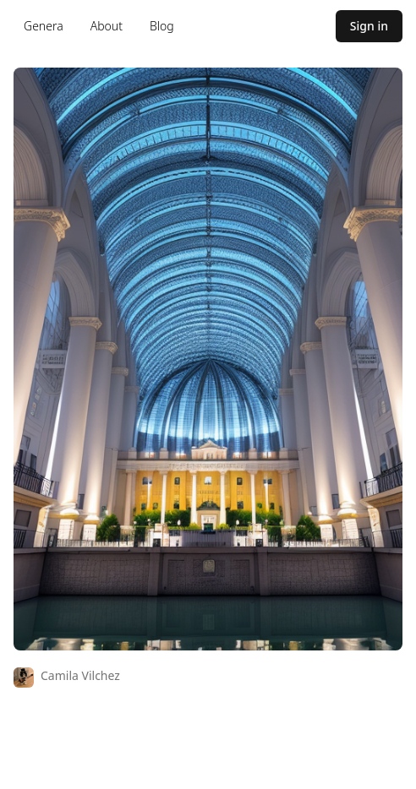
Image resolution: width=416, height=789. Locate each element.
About (106, 26)
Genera (43, 26)
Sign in (369, 26)
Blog (162, 26)
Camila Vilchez (80, 675)
